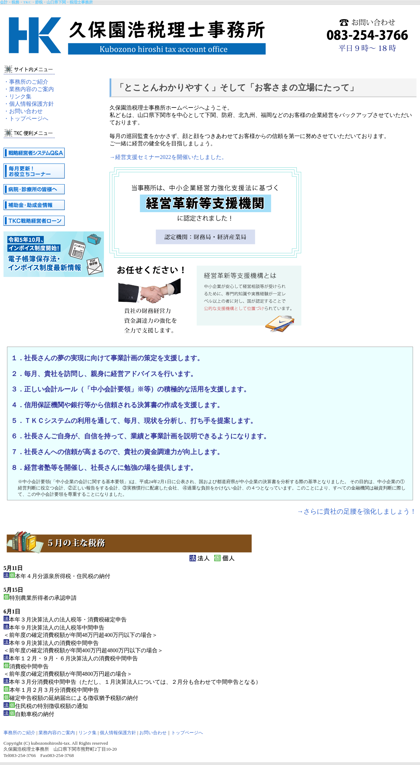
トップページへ (187, 732)
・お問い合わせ (23, 111)
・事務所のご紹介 (26, 82)
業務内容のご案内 (56, 732)
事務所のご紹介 (19, 732)
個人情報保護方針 (118, 732)
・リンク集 (17, 96)
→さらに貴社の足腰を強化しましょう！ (356, 511)
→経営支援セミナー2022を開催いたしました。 (168, 157)
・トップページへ (26, 118)
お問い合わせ (153, 732)
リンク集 (87, 732)
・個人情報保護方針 (29, 104)
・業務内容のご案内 (29, 89)
